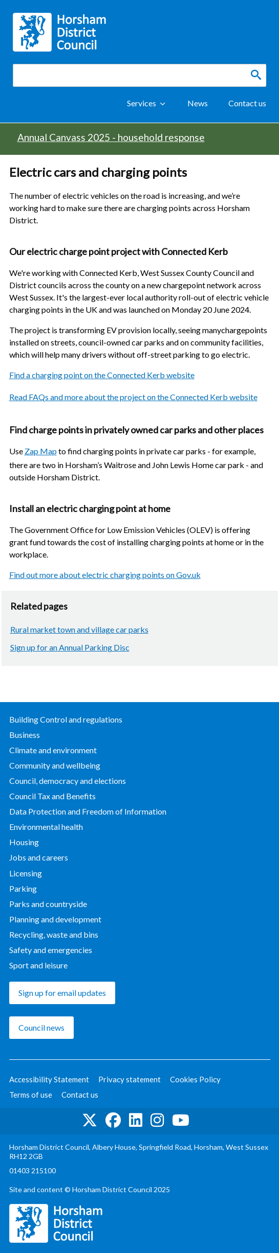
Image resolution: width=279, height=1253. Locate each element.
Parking (23, 888)
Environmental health (46, 826)
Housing (24, 842)
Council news (41, 1027)
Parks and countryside (48, 904)
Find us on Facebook (113, 1120)
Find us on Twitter (89, 1120)
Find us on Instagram (157, 1120)
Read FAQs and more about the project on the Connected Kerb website (133, 397)
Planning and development (55, 919)
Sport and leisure (38, 965)
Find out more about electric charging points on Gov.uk (105, 574)
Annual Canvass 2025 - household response (111, 137)
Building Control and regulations (65, 719)
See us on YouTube (180, 1120)
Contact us (247, 103)
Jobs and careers (38, 857)
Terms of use (30, 1094)
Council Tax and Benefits (52, 796)
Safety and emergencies (50, 950)
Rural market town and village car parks (79, 629)
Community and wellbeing (54, 765)
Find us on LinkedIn (135, 1120)
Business (24, 734)
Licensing (25, 873)
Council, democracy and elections (67, 780)
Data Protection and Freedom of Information (87, 811)
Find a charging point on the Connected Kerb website (102, 375)
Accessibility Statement (49, 1079)
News (197, 103)
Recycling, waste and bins (53, 934)
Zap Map (41, 451)
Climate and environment (53, 750)
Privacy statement (129, 1079)
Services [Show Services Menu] (141, 103)
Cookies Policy (195, 1079)
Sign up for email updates (62, 992)
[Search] (256, 75)
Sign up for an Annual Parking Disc (70, 647)
